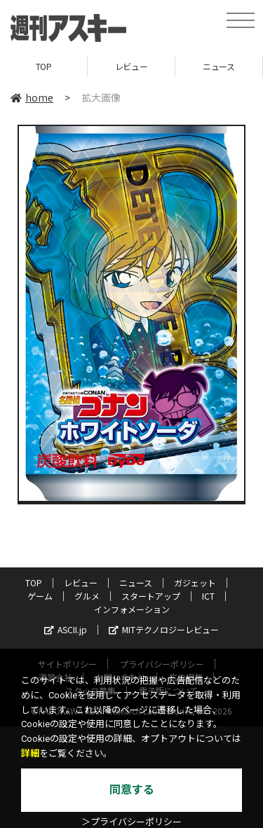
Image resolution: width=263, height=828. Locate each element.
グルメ (87, 596)
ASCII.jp (65, 629)
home (32, 97)
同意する (131, 789)
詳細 (30, 753)
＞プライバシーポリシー (131, 822)
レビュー (131, 66)
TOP (44, 66)
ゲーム (40, 596)
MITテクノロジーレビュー (164, 629)
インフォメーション (132, 609)
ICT (208, 596)
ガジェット (195, 582)
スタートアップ (150, 596)
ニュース (218, 66)
